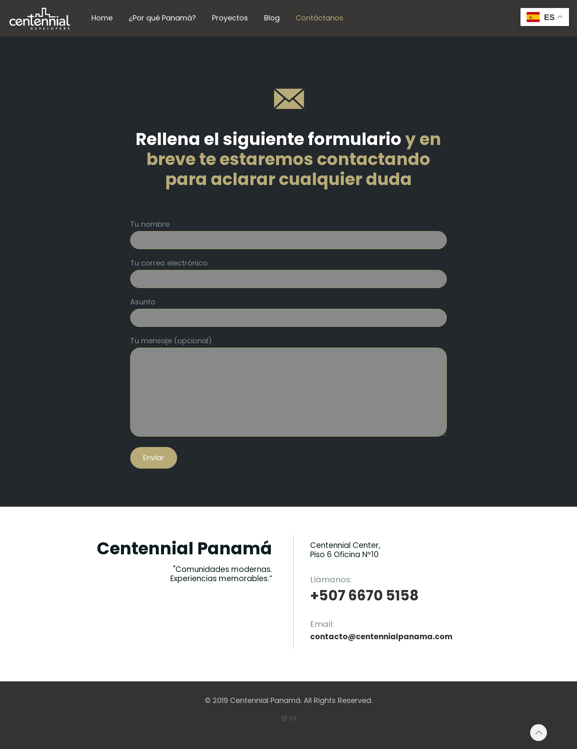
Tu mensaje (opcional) (288, 386)
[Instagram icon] (284, 718)
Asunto (288, 312)
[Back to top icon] (538, 732)
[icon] (293, 718)
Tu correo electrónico (288, 273)
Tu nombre (288, 234)
